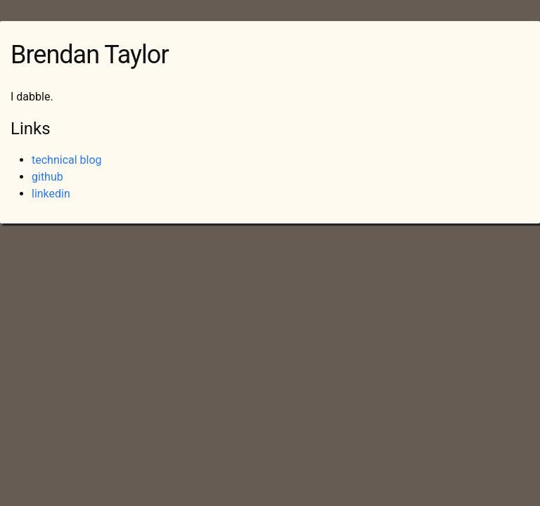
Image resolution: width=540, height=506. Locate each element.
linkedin (51, 193)
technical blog (67, 160)
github (47, 176)
